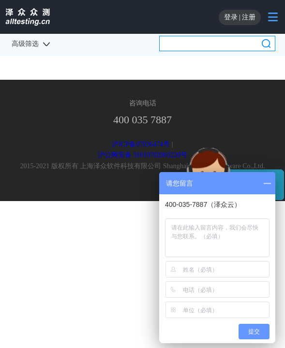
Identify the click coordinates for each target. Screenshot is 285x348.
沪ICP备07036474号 (141, 144)
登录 (231, 17)
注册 (248, 17)
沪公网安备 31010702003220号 (143, 155)
